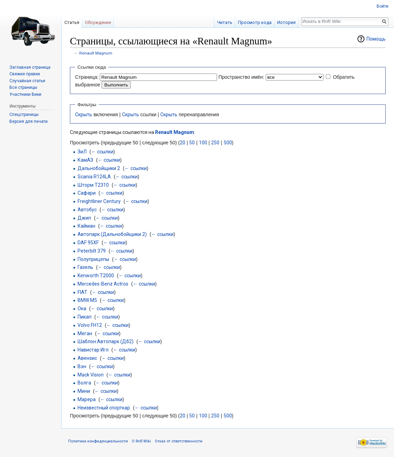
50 (192, 142)
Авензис (87, 358)
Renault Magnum (95, 53)
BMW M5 (87, 300)
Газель (85, 267)
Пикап (84, 317)
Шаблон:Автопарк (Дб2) (106, 341)
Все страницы (23, 87)
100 (203, 142)
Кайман (86, 226)
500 (228, 142)
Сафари (87, 193)
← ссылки (102, 151)
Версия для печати (28, 121)
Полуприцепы (93, 259)
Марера (87, 399)
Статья (71, 22)
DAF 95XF (88, 242)
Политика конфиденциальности (98, 441)
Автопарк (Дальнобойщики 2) (112, 234)
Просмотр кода (255, 22)
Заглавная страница (29, 67)
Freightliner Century (99, 201)
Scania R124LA (94, 176)
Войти (382, 6)
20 (182, 142)
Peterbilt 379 (92, 251)
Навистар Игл (93, 350)
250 (215, 142)
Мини (84, 391)
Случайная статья (27, 80)
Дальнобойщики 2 (99, 168)
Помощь (376, 39)
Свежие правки (24, 73)
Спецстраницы (24, 114)
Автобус (87, 209)
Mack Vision (91, 375)
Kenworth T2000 (96, 275)
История (286, 22)
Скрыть (83, 114)
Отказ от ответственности (178, 441)
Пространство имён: (241, 77)
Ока (82, 308)
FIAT (82, 292)
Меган (85, 333)
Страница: (86, 77)
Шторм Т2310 (93, 185)
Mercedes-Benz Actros (103, 284)
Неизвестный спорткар (104, 408)
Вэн (82, 366)
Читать (224, 22)
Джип (84, 218)
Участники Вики (25, 94)
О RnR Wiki (141, 441)
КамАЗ (85, 160)
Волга (84, 383)
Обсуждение (98, 22)
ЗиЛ (82, 151)
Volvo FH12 (90, 325)
